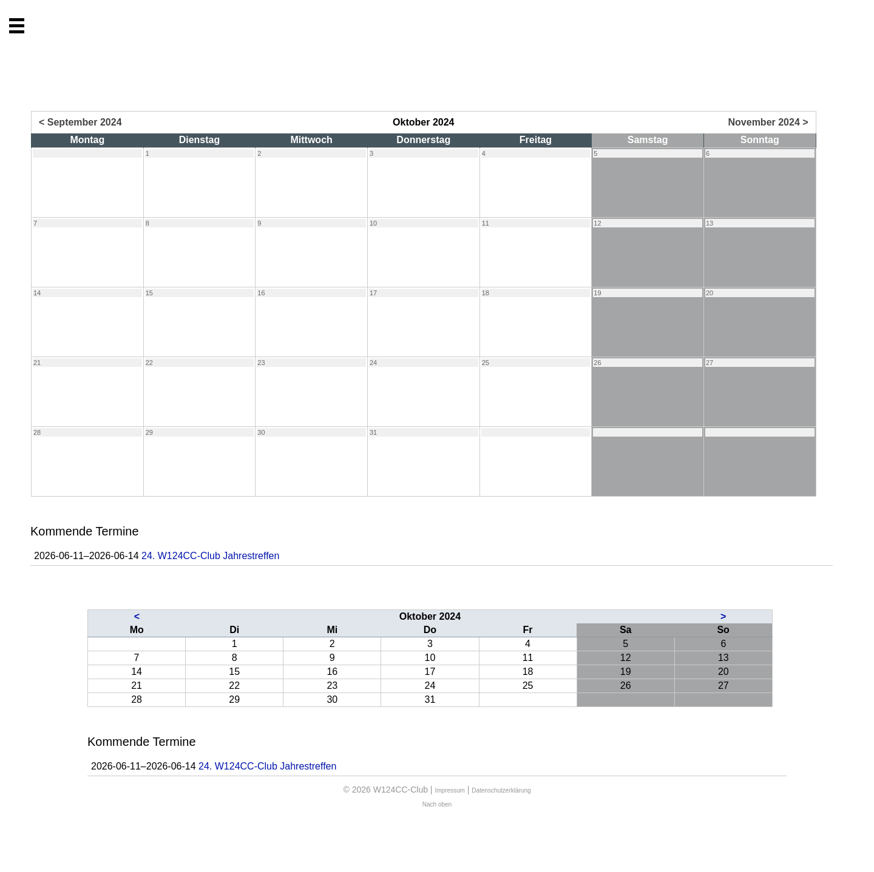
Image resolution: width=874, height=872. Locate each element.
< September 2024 (80, 122)
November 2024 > (768, 122)
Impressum (449, 790)
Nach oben (437, 804)
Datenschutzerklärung (501, 790)
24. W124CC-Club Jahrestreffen (210, 556)
